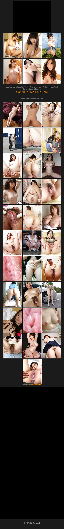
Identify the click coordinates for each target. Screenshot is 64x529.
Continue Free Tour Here (32, 92)
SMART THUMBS (36, 385)
